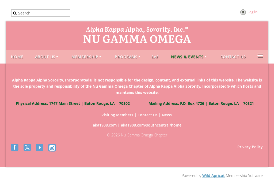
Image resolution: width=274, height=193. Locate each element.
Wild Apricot (213, 175)
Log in (252, 11)
